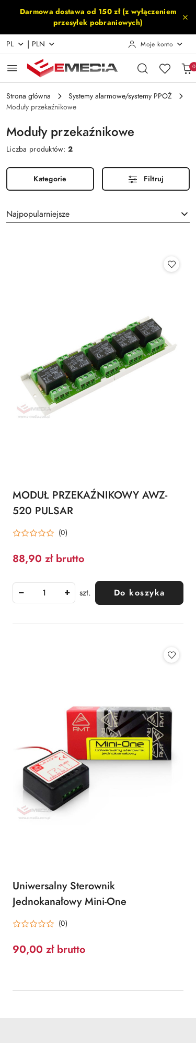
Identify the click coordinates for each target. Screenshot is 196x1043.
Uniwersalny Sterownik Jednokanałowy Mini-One (69, 893)
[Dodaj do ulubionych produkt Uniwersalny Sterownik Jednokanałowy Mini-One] (171, 655)
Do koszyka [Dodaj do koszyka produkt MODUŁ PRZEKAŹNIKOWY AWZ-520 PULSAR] (139, 593)
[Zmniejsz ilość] (21, 593)
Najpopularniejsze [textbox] (38, 214)
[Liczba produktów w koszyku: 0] (186, 68)
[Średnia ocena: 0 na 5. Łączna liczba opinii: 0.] (40, 533)
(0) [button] (63, 533)
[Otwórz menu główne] (12, 68)
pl (15, 44)
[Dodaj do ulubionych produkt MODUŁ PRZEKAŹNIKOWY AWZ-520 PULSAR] (171, 264)
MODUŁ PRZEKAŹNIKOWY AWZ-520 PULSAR (90, 503)
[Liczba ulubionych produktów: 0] (164, 68)
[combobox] (98, 214)
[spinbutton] (44, 593)
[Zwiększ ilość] (67, 593)
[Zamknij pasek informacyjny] (185, 17)
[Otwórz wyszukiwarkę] (142, 68)
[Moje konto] (155, 44)
